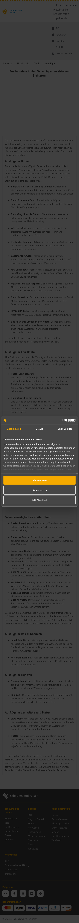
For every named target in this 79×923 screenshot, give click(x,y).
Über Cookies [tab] (65, 429)
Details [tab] (39, 429)
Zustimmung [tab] (14, 429)
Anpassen (39, 490)
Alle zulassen (39, 480)
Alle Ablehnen (39, 500)
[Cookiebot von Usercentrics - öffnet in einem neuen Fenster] (62, 420)
